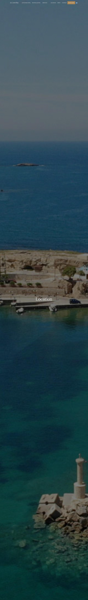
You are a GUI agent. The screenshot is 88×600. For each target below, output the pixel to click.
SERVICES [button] (45, 2)
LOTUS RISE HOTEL (26, 2)
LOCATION (53, 2)
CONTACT (64, 2)
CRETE (58, 2)
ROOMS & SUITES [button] (36, 2)
